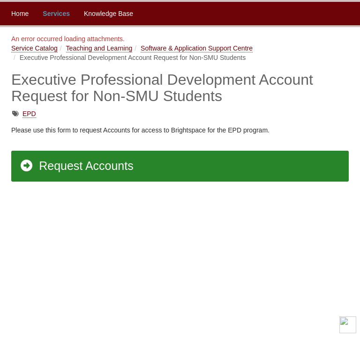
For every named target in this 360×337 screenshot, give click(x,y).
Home (20, 13)
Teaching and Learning (99, 48)
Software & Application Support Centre (197, 48)
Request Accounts (76, 165)
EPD (29, 113)
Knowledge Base (108, 13)
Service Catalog (34, 48)
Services (56, 13)
